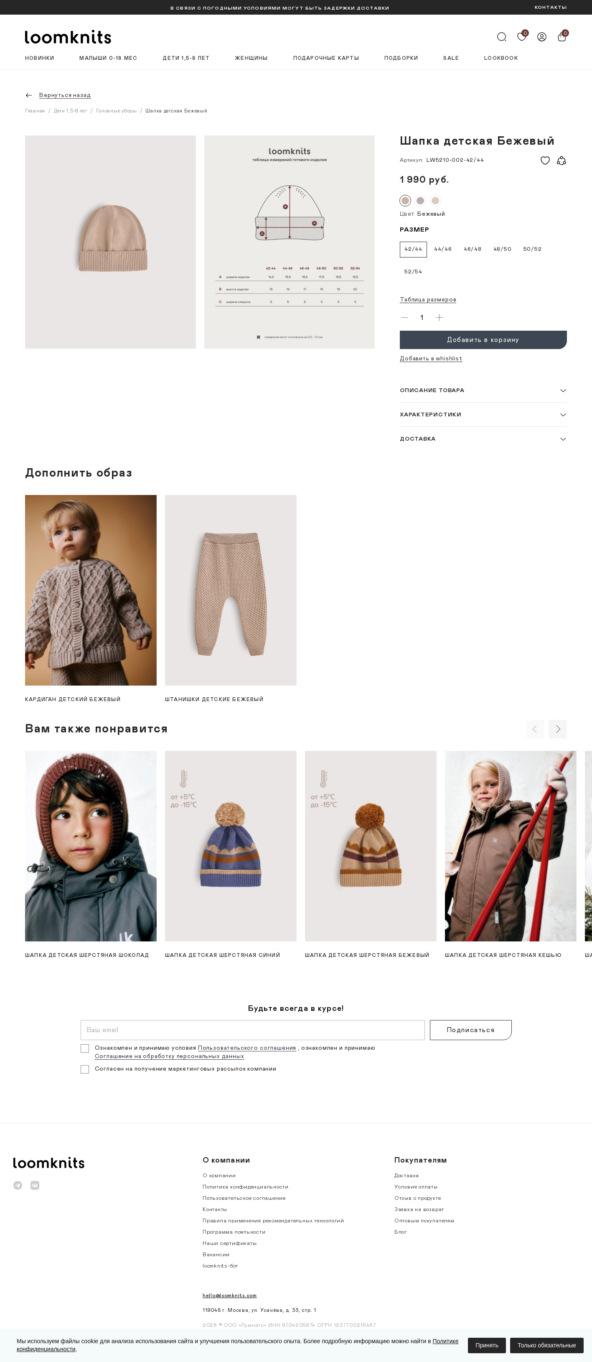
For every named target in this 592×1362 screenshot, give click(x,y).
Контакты (215, 1209)
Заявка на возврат (419, 1209)
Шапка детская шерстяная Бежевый (367, 955)
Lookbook (501, 58)
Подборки (401, 58)
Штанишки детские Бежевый (214, 699)
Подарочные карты (326, 58)
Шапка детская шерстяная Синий (222, 955)
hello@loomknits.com (230, 1295)
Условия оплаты (416, 1187)
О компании (219, 1175)
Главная (35, 110)
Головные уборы (116, 110)
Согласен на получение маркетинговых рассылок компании (186, 1069)
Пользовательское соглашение (244, 1198)
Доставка (406, 1175)
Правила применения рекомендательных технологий (273, 1221)
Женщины (251, 58)
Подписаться (471, 1030)
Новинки (39, 58)
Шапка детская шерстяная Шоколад (87, 955)
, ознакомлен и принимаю (336, 1048)
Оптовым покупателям (424, 1221)
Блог (400, 1232)
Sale (451, 58)
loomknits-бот (220, 1266)
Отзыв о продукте (417, 1198)
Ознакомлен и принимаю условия (146, 1048)
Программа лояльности (234, 1232)
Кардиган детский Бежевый (73, 699)
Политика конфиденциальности (246, 1187)
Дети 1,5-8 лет (186, 58)
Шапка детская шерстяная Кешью (503, 955)
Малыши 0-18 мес (108, 58)
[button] (483, 390)
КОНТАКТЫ (551, 7)
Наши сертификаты (230, 1243)
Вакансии (216, 1254)
